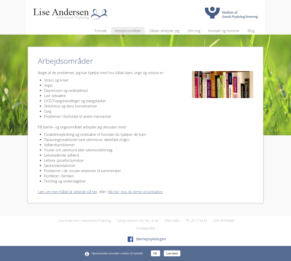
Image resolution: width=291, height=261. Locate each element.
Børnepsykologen (147, 238)
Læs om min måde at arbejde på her (67, 191)
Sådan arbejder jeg (164, 30)
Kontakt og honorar (224, 30)
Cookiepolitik (145, 228)
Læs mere (172, 253)
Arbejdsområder (128, 30)
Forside (101, 30)
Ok (155, 253)
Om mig (194, 30)
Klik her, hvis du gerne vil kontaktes (135, 191)
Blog (251, 30)
